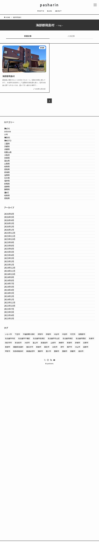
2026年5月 (12, 288)
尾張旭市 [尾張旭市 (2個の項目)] (44, 509)
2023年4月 (12, 477)
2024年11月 (12, 391)
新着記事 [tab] (27, 36)
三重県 (11, 158)
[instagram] (48, 526)
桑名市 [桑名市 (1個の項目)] (46, 513)
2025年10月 (12, 331)
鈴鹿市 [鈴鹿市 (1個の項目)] (72, 517)
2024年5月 (12, 422)
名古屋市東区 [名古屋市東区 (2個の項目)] (68, 505)
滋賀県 (11, 219)
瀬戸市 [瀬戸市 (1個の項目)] (69, 513)
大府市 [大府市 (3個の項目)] (27, 509)
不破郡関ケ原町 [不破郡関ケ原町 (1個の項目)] (29, 500)
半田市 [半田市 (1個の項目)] (64, 500)
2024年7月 (12, 416)
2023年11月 (12, 452)
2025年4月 (12, 361)
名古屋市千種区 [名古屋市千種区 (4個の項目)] (24, 505)
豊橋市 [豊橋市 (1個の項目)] (64, 517)
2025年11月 (12, 324)
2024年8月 (12, 410)
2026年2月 (12, 306)
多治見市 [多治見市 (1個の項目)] (18, 509)
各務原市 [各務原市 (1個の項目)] (81, 500)
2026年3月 (12, 300)
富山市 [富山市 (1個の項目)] (35, 509)
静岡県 (11, 246)
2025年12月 (12, 318)
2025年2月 (12, 373)
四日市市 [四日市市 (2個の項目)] (8, 509)
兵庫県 (11, 170)
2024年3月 (12, 434)
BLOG (10, 130)
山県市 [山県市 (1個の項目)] (53, 509)
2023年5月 (12, 471)
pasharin (49, 5)
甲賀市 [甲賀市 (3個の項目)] (7, 517)
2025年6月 (12, 349)
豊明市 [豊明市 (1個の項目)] (56, 517)
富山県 (11, 192)
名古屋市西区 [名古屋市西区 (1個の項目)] (81, 505)
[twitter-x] (45, 526)
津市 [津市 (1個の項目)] (62, 513)
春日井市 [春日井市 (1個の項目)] (29, 513)
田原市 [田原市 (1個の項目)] (85, 513)
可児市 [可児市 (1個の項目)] (72, 500)
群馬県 (11, 235)
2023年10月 (12, 458)
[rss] (51, 526)
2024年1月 (12, 446)
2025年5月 (12, 355)
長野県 (11, 241)
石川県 (11, 224)
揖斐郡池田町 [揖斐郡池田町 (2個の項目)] (18, 513)
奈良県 (11, 186)
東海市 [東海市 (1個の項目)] (38, 513)
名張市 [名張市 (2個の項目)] (91, 505)
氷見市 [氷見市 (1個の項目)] (54, 513)
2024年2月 (12, 440)
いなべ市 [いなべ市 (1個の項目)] (8, 500)
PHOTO (11, 153)
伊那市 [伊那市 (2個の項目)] (48, 500)
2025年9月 (12, 337)
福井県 (11, 230)
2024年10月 (12, 398)
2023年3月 (12, 483)
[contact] (54, 526)
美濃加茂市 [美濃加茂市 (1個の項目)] (30, 517)
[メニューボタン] (95, 5)
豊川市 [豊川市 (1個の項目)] (48, 517)
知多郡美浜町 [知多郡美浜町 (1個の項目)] (18, 517)
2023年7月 (12, 464)
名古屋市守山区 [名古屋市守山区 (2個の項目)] (54, 505)
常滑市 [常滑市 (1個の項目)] (69, 509)
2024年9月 (12, 404)
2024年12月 (12, 385)
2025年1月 (12, 379)
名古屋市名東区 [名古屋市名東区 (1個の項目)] (39, 505)
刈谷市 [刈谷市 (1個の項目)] (56, 500)
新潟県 (11, 213)
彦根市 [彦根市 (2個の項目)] (77, 509)
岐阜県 (11, 202)
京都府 (11, 164)
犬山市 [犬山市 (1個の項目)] (77, 513)
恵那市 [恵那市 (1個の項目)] (7, 513)
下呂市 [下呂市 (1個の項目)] (17, 500)
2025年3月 (12, 367)
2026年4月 (12, 294)
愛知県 (11, 208)
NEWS (11, 147)
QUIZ (10, 252)
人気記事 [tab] (71, 36)
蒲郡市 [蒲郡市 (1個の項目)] (40, 517)
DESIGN (12, 135)
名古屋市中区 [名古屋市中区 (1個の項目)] (10, 505)
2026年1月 (12, 312)
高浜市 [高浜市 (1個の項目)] (80, 517)
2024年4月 (12, 428)
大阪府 (11, 180)
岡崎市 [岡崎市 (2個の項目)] (61, 509)
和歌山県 (12, 175)
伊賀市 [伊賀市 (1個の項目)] (40, 500)
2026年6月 (12, 282)
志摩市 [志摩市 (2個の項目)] (85, 509)
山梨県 (11, 197)
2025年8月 (12, 343)
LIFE (10, 141)
